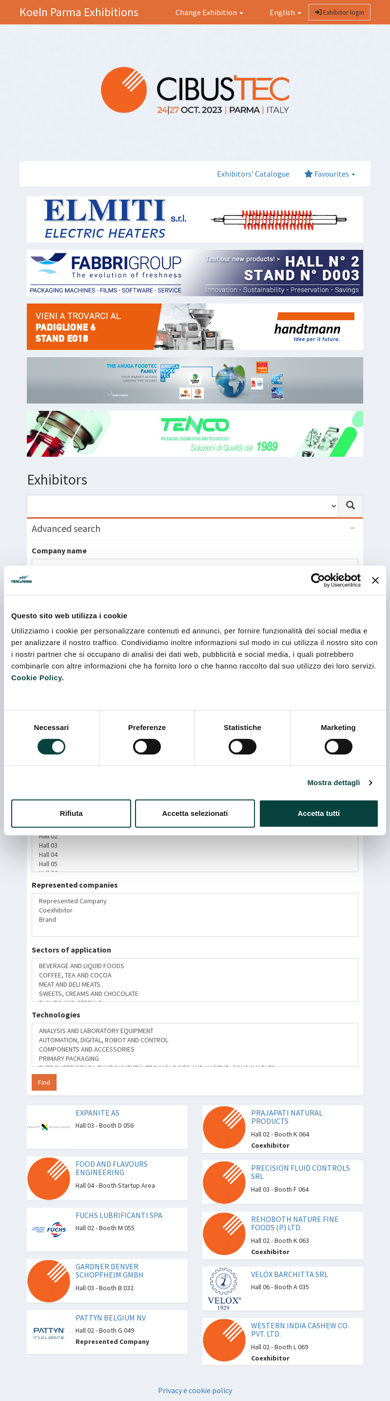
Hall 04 (195, 854)
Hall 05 (195, 864)
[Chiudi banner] (375, 580)
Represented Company (195, 901)
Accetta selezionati (195, 813)
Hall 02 (195, 836)
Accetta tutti (318, 813)
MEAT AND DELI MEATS (195, 984)
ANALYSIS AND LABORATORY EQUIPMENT (195, 1031)
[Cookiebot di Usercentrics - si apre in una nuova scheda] (318, 580)
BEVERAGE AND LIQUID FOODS (195, 966)
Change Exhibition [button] (209, 12)
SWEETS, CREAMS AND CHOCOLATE (195, 993)
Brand (195, 919)
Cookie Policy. (37, 677)
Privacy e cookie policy (195, 1390)
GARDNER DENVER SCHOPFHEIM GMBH (110, 1270)
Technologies (56, 1014)
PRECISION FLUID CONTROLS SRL (300, 1172)
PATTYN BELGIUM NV (111, 1317)
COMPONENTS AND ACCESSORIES (195, 1049)
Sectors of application (71, 949)
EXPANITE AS (97, 1112)
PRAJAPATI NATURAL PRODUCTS (287, 1117)
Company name (59, 550)
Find (44, 1082)
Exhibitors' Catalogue (253, 174)
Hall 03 (195, 845)
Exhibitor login (339, 12)
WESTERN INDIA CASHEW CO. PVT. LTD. (300, 1329)
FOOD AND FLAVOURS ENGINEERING (112, 1168)
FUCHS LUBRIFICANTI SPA (119, 1215)
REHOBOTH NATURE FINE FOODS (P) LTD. (295, 1223)
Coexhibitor (195, 910)
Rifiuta (71, 813)
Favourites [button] (329, 174)
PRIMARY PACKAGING (195, 1058)
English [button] (279, 12)
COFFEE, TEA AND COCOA (195, 975)
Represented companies (75, 885)
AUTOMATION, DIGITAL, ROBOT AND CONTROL (195, 1040)
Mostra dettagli (333, 782)
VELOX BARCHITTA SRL (289, 1274)
